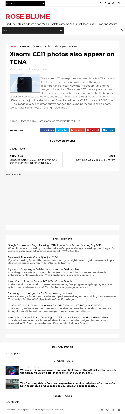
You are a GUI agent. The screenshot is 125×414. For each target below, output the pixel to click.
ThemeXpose (22, 409)
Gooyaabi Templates (53, 409)
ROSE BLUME (28, 16)
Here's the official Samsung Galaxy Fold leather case (50, 367)
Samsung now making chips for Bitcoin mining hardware (40, 293)
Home (13, 46)
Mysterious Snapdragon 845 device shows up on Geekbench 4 (43, 269)
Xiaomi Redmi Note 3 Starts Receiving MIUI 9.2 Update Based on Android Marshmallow (58, 317)
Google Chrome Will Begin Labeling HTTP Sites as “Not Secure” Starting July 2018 (55, 245)
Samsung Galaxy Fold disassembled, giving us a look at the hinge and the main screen (69, 380)
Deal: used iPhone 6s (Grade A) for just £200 (33, 257)
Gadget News (25, 46)
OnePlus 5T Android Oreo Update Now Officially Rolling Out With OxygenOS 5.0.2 (54, 305)
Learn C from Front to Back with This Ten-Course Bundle (40, 281)
